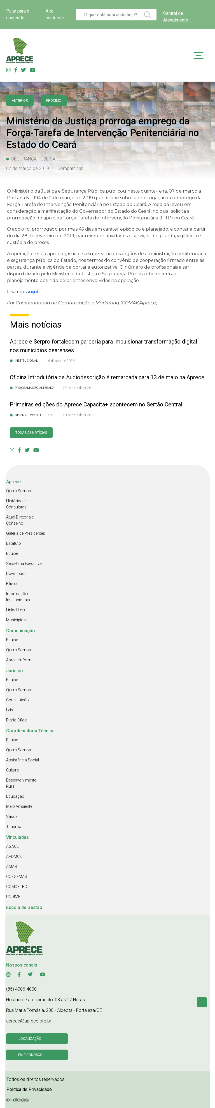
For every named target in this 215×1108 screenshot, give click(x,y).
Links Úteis (15, 610)
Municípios (16, 620)
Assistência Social (22, 760)
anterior (20, 101)
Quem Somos (18, 491)
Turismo (13, 826)
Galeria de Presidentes (25, 533)
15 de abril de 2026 (77, 388)
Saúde (11, 816)
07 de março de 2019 (27, 168)
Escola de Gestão (24, 907)
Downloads (16, 573)
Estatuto (13, 543)
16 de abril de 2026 (60, 361)
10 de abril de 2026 (77, 415)
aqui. (33, 291)
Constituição (17, 700)
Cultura (12, 770)
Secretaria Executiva (24, 563)
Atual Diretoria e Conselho (20, 520)
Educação (15, 796)
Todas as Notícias (31, 433)
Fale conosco (30, 1055)
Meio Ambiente (19, 806)
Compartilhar (70, 168)
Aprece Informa (20, 660)
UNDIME (13, 896)
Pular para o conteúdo (17, 14)
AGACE (12, 846)
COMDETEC (16, 886)
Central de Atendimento (175, 17)
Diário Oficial (17, 720)
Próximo (53, 101)
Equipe (12, 553)
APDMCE (14, 856)
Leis (9, 710)
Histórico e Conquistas (16, 504)
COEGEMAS (16, 876)
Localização (30, 1039)
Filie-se (12, 583)
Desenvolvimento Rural (21, 783)
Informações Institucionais (18, 596)
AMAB (11, 866)
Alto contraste (55, 14)
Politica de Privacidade (29, 1089)
